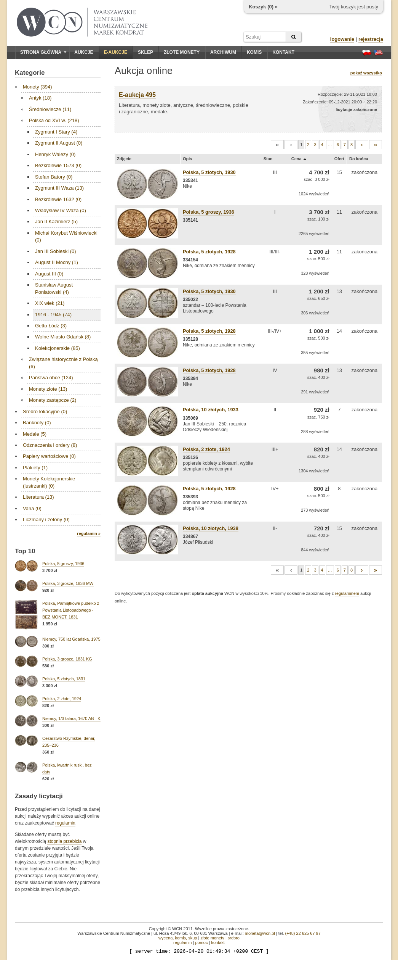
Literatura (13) (38, 497)
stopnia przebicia (64, 841)
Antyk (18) (40, 98)
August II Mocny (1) (56, 262)
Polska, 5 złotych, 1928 (209, 251)
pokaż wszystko (366, 73)
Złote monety (182, 52)
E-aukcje (115, 52)
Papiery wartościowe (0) (49, 456)
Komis (254, 52)
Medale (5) (34, 434)
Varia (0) (32, 508)
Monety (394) (37, 87)
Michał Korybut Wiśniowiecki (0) (66, 236)
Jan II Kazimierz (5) (56, 221)
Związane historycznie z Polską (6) (63, 362)
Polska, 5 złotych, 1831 (63, 679)
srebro (234, 938)
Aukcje (83, 52)
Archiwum (223, 52)
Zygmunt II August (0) (58, 143)
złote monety (212, 938)
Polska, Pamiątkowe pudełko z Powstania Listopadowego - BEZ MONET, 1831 (70, 610)
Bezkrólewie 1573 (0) (58, 165)
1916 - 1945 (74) (53, 314)
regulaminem (347, 593)
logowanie (342, 39)
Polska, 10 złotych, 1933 (210, 409)
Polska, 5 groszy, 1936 (63, 563)
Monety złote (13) (48, 389)
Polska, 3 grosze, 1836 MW (68, 583)
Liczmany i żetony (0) (46, 519)
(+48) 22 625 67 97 (303, 933)
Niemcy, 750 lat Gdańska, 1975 (71, 639)
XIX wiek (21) (49, 303)
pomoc (201, 942)
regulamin (65, 823)
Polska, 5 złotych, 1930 (209, 172)
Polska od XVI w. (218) (54, 120)
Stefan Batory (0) (53, 177)
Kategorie (30, 72)
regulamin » (89, 533)
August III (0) (49, 274)
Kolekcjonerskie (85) (57, 348)
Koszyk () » (263, 7)
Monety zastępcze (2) (52, 400)
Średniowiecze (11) (50, 109)
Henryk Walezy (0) (55, 154)
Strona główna (43, 52)
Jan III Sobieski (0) (55, 251)
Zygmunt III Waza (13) (59, 188)
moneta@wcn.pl (260, 933)
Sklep (145, 52)
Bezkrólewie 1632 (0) (58, 199)
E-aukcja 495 (137, 95)
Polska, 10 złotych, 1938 (210, 528)
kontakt (217, 942)
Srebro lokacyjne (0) (45, 411)
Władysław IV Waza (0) (60, 210)
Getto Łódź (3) (51, 326)
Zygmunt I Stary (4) (56, 132)
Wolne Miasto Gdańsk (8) (63, 337)
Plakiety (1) (35, 467)
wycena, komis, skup (177, 938)
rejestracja (370, 39)
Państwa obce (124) (51, 377)
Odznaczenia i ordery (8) (50, 445)
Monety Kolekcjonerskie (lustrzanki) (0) (49, 482)
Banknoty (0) (37, 422)
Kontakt (283, 52)
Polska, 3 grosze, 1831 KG (67, 659)
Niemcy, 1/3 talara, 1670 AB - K (71, 718)
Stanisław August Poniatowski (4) (54, 288)
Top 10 (25, 551)
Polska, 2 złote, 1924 (61, 698)
